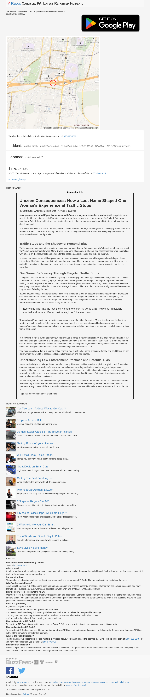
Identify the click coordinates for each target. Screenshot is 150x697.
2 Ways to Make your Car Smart (35, 524)
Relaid (16, 3)
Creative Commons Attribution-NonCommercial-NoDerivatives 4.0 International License (89, 682)
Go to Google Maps (17, 179)
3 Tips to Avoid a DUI (29, 420)
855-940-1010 (70, 136)
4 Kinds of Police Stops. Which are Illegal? (42, 513)
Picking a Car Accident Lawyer (35, 489)
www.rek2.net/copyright (76, 685)
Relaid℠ (10, 682)
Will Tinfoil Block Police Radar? (35, 455)
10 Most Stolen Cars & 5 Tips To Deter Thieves (44, 431)
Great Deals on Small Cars (32, 466)
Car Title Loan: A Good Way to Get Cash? (41, 408)
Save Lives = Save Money (32, 547)
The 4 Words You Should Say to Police (39, 536)
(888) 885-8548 (132, 639)
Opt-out (26, 694)
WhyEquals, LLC (24, 682)
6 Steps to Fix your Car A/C (33, 501)
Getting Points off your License (35, 443)
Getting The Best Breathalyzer (34, 478)
